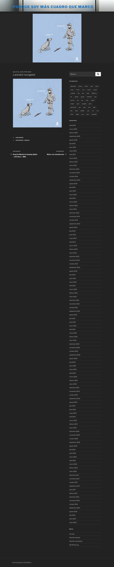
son (89, 107)
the (71, 111)
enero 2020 (73, 384)
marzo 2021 (73, 333)
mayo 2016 (72, 522)
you (83, 114)
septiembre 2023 (74, 224)
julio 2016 (72, 515)
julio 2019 (72, 406)
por (80, 107)
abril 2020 (72, 373)
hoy (95, 97)
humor (27, 140)
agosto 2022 (73, 271)
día (83, 93)
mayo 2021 (72, 326)
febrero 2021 (73, 336)
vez (97, 111)
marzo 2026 (73, 129)
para (78, 104)
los (82, 100)
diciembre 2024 (74, 169)
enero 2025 (73, 165)
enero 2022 (73, 296)
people (84, 104)
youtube (94, 114)
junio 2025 (72, 147)
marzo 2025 (73, 158)
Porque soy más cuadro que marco (53, 7)
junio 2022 (72, 278)
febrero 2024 (73, 205)
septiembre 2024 (74, 180)
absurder (19, 140)
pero (90, 104)
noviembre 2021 (74, 304)
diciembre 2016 (74, 497)
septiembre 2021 (74, 311)
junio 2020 (72, 366)
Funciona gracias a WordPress (21, 562)
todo (76, 111)
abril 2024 (72, 198)
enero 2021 (72, 340)
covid (95, 90)
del (78, 93)
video (77, 114)
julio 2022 (72, 275)
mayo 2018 (72, 457)
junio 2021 (72, 322)
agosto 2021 (73, 315)
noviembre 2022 (74, 260)
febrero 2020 (73, 380)
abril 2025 (72, 154)
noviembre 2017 (74, 479)
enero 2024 (73, 209)
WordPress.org (74, 545)
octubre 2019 (73, 395)
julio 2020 (72, 362)
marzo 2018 (73, 464)
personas (73, 107)
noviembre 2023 (74, 216)
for (71, 97)
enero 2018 (73, 471)
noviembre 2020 (74, 347)
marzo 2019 (73, 420)
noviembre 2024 (74, 173)
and (91, 86)
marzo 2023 (73, 245)
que (84, 107)
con (83, 90)
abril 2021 (72, 329)
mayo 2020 (73, 369)
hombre (89, 97)
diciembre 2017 (74, 475)
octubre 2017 (73, 482)
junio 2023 (72, 234)
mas (87, 100)
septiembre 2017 (74, 486)
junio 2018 (72, 453)
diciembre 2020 (74, 344)
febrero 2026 (73, 132)
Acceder (72, 534)
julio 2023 (72, 231)
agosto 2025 (73, 140)
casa (71, 90)
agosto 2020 (73, 358)
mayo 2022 (72, 282)
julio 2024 (72, 187)
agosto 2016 (73, 511)
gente (76, 97)
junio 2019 (72, 409)
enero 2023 (73, 253)
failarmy (94, 93)
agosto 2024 (73, 183)
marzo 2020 (73, 377)
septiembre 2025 (74, 136)
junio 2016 (72, 519)
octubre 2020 (73, 351)
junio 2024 (72, 191)
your (87, 114)
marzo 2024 (73, 202)
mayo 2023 (73, 238)
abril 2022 (72, 285)
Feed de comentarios (75, 541)
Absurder (19, 137)
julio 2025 (72, 143)
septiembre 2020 (74, 355)
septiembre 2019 (74, 398)
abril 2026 (72, 125)
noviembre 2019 (74, 391)
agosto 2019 (73, 402)
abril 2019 (72, 417)
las (78, 100)
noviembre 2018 (74, 435)
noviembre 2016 (74, 500)
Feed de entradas (74, 537)
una (88, 111)
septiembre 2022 (74, 267)
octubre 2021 (73, 307)
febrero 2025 (73, 162)
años (96, 86)
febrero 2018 (73, 468)
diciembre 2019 (74, 387)
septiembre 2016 (74, 508)
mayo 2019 (72, 413)
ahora (80, 86)
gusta (82, 97)
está (87, 93)
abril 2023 (72, 242)
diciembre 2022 (74, 256)
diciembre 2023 (74, 213)
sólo (94, 107)
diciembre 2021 (74, 300)
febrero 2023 (73, 249)
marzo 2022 (73, 289)
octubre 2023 (73, 220)
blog (29, 72)
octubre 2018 (73, 438)
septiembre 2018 (74, 442)
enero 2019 (73, 428)
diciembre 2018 (74, 431)
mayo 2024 (73, 194)
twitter (82, 111)
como (78, 90)
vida (71, 114)
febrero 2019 (73, 424)
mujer (72, 104)
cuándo (72, 93)
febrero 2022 (73, 293)
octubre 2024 (73, 176)
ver (93, 111)
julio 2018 (72, 449)
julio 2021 (72, 318)
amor (86, 86)
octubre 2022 (73, 264)
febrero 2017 (73, 493)
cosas (89, 90)
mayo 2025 (73, 151)
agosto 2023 (73, 227)
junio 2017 (72, 489)
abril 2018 (72, 460)
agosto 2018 (73, 446)
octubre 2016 (73, 504)
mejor (92, 100)
